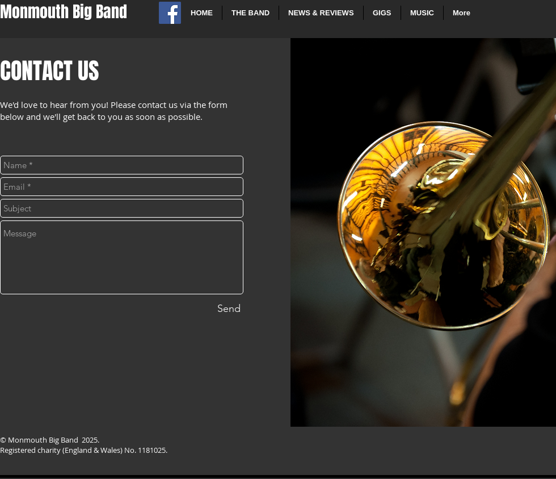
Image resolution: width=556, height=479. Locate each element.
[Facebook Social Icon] (170, 13)
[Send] (228, 309)
